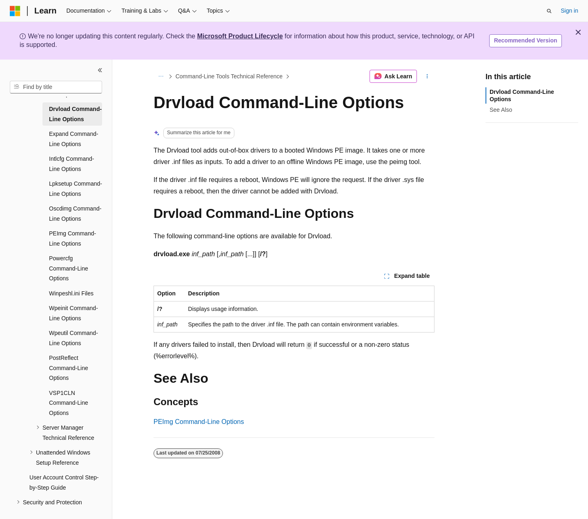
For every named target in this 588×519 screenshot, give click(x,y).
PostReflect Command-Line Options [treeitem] (68, 368)
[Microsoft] (15, 11)
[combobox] (56, 87)
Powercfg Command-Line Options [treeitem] (68, 268)
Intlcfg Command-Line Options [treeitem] (71, 163)
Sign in (569, 10)
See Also (501, 109)
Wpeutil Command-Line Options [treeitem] (73, 338)
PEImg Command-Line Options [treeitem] (72, 238)
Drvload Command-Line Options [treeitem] (75, 114)
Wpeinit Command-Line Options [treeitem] (73, 313)
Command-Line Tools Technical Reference (229, 76)
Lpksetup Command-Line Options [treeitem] (75, 188)
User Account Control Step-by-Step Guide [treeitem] (64, 482)
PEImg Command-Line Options (199, 421)
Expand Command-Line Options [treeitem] (73, 139)
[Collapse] (100, 70)
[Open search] (549, 11)
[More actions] (427, 76)
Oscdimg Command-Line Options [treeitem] (75, 213)
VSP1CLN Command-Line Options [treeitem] (68, 403)
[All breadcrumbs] (161, 76)
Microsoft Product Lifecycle (240, 36)
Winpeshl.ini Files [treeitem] (71, 293)
